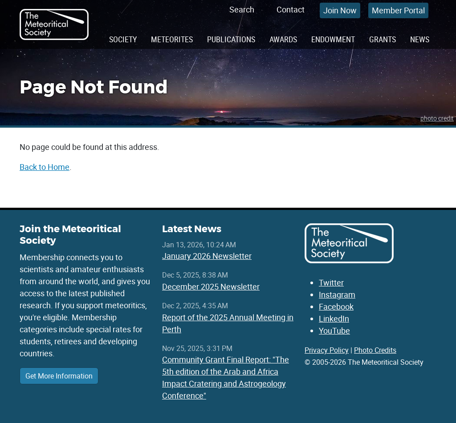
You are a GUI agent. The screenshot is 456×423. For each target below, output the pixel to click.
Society (123, 39)
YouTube (334, 330)
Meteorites (172, 39)
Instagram (337, 294)
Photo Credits (375, 350)
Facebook (336, 306)
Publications (231, 39)
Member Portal (398, 10)
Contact (291, 9)
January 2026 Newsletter (207, 255)
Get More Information (59, 376)
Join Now (340, 10)
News (419, 39)
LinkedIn (334, 318)
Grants (382, 39)
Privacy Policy (327, 350)
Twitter (331, 282)
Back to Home (44, 166)
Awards (283, 39)
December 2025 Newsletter (211, 286)
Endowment (333, 39)
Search (241, 9)
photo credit (437, 118)
